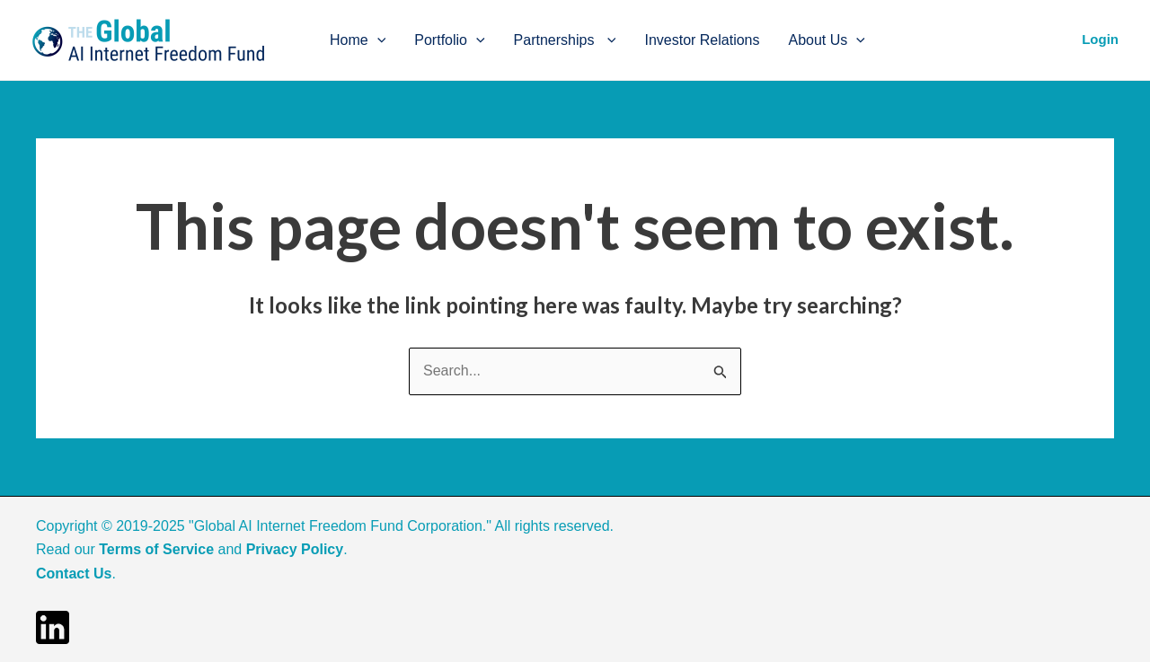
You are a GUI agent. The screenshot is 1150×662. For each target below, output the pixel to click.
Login (1100, 39)
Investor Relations (701, 40)
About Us (827, 40)
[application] (377, 40)
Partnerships (565, 40)
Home (357, 40)
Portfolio (449, 40)
